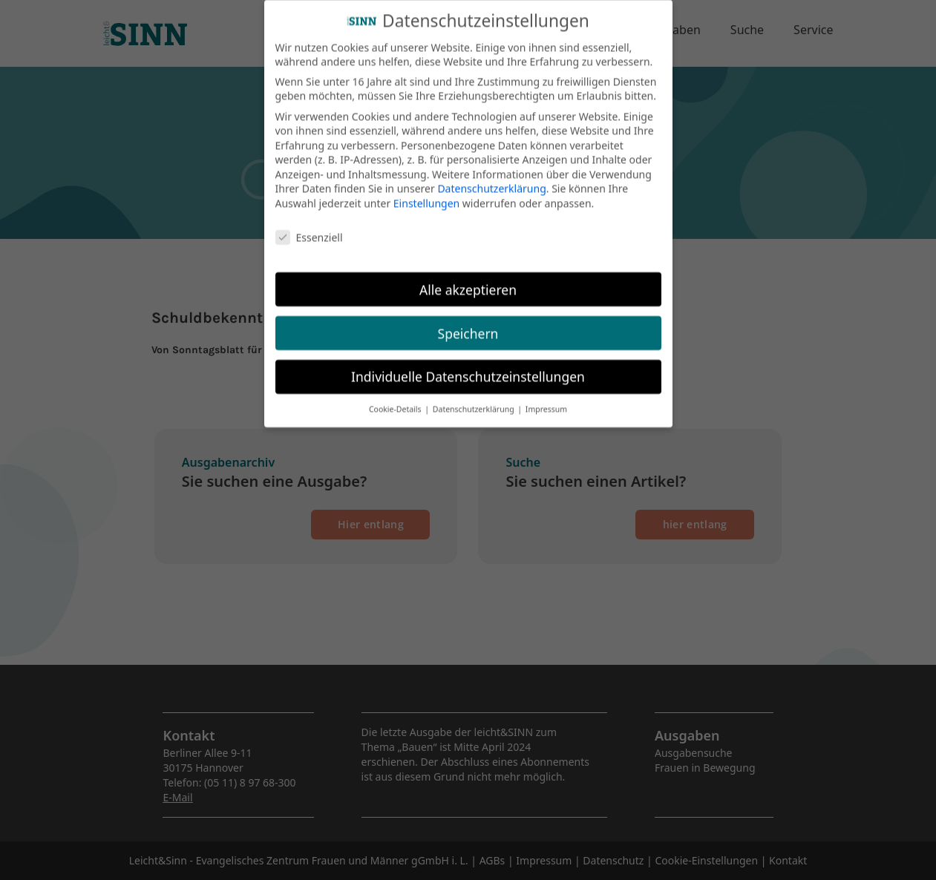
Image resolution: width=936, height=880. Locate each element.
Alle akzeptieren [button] (468, 278)
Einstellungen (426, 192)
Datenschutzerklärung (491, 178)
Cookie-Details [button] (396, 398)
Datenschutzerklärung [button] (475, 398)
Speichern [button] (468, 322)
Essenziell (309, 227)
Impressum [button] (546, 398)
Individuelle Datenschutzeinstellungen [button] (468, 366)
